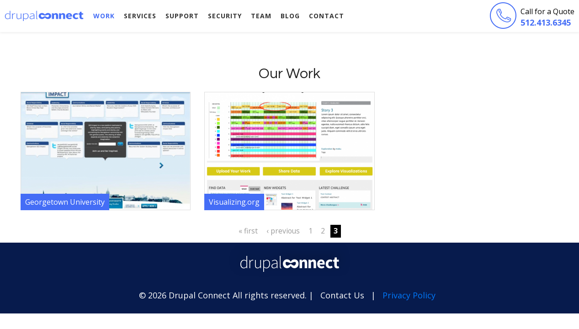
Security (225, 15)
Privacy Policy (409, 295)
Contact (326, 15)
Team (261, 15)
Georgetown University (65, 202)
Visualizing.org (234, 202)
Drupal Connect (44, 16)
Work (104, 15)
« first (248, 231)
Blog (290, 15)
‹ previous (283, 231)
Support (182, 15)
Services (140, 15)
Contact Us (342, 295)
